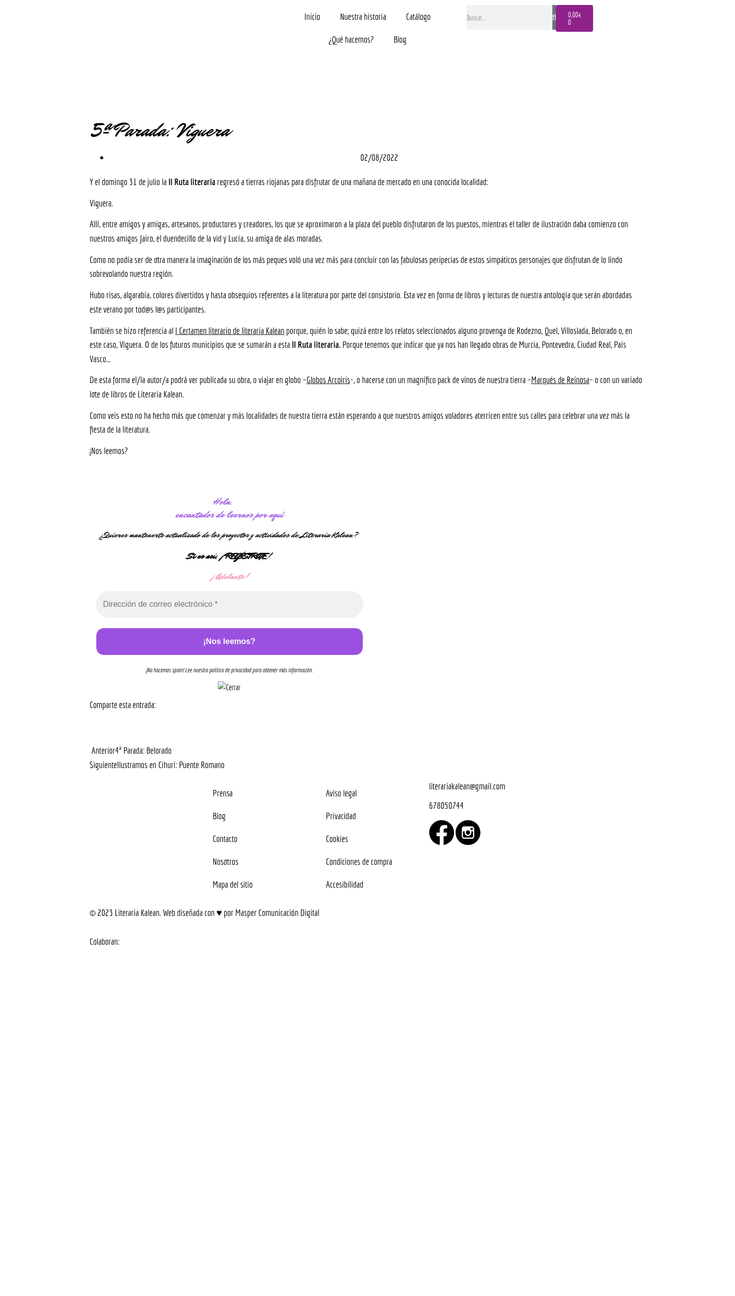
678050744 (446, 805)
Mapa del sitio (233, 884)
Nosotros (226, 861)
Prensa (223, 792)
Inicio (312, 16)
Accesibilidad (345, 884)
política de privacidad (230, 670)
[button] (91, 726)
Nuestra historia (363, 16)
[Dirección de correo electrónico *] (229, 604)
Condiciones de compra (359, 861)
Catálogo (418, 16)
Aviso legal (341, 792)
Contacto (225, 838)
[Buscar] (554, 17)
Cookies (337, 838)
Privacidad (341, 815)
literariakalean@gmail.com (467, 785)
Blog (400, 39)
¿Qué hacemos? (351, 39)
